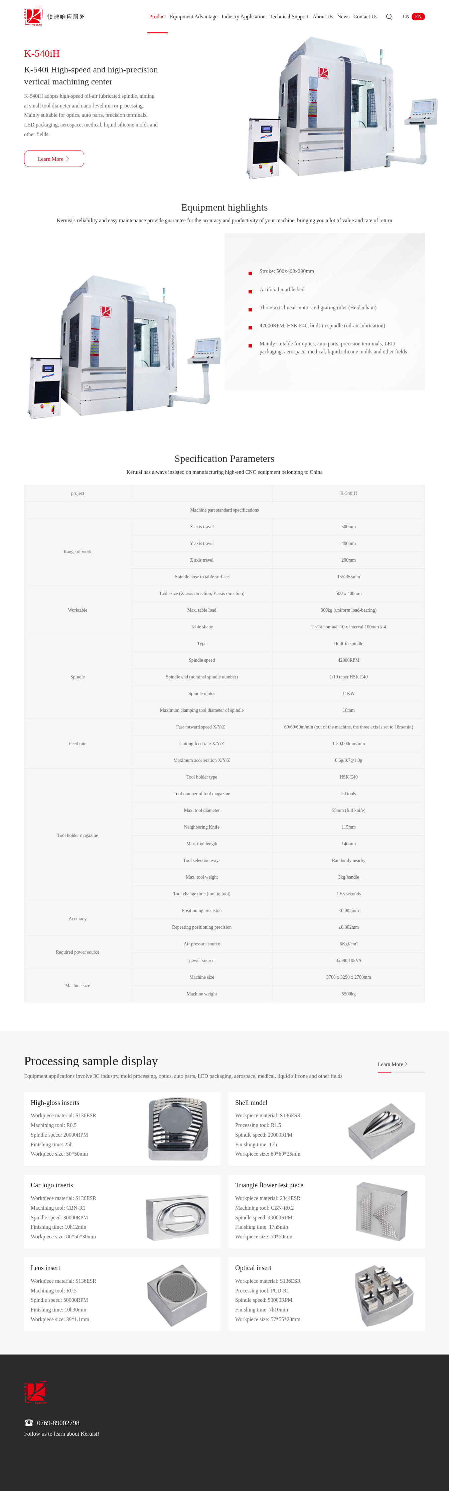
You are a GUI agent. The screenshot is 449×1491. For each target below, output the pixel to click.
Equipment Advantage (193, 16)
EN (418, 16)
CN (406, 16)
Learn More (393, 1064)
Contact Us (365, 16)
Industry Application (243, 16)
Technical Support (289, 16)
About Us (323, 16)
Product (157, 16)
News (343, 16)
